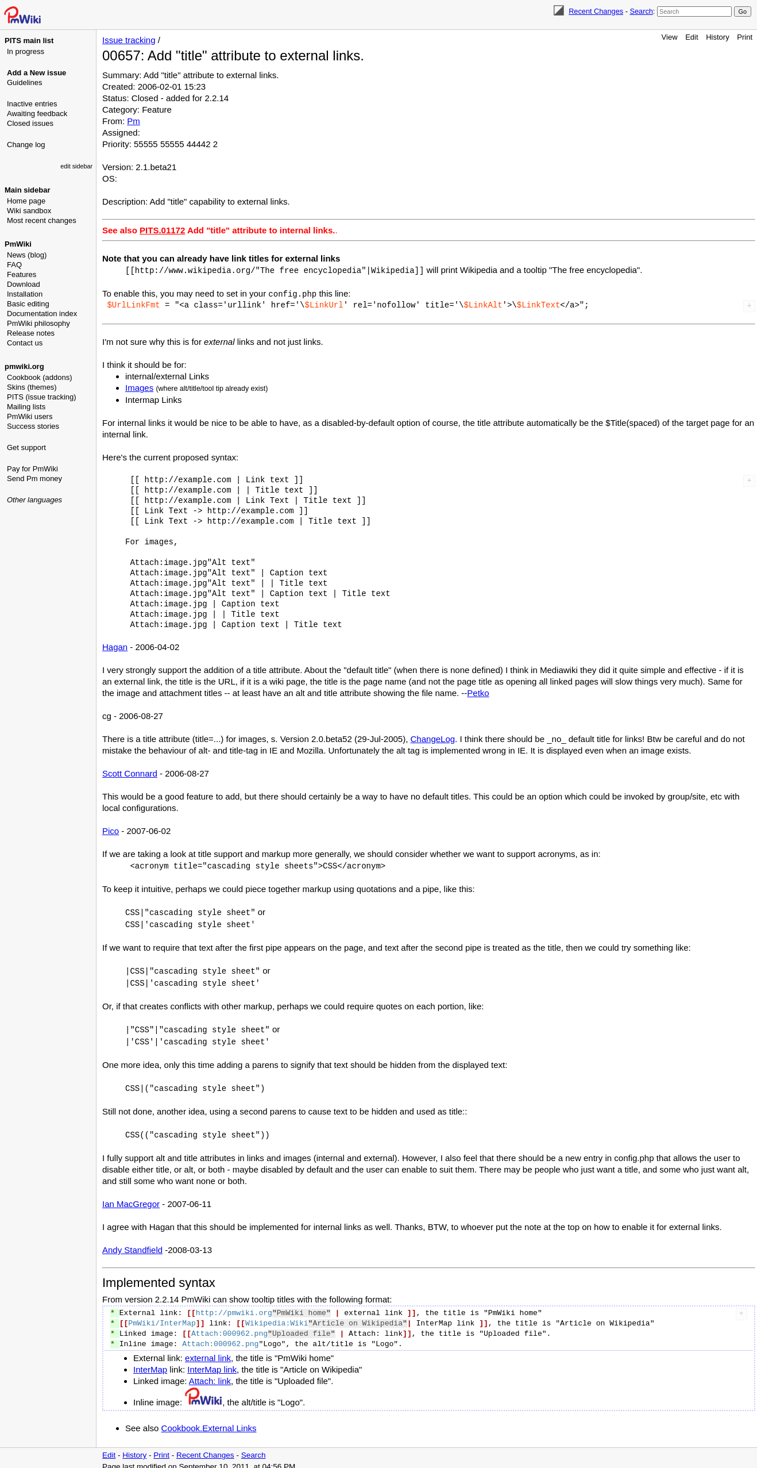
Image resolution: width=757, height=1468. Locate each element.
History (717, 37)
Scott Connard (129, 772)
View (670, 37)
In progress (25, 51)
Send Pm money (34, 478)
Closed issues (30, 123)
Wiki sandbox (29, 210)
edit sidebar (76, 166)
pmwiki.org (24, 366)
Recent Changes (596, 11)
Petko (478, 692)
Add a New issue (36, 72)
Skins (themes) (32, 387)
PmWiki (18, 244)
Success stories (33, 426)
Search (640, 11)
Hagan (115, 646)
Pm (133, 121)
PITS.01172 (162, 230)
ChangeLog (433, 738)
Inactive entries (32, 103)
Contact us (25, 343)
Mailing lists (26, 406)
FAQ (14, 264)
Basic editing (28, 303)
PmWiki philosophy (38, 323)
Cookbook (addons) (39, 377)
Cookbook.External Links (209, 1422)
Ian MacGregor (131, 1197)
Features (21, 274)
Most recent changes (41, 220)
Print (744, 37)
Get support (26, 447)
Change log (26, 144)
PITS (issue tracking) (41, 397)
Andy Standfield (132, 1243)
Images (139, 386)
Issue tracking (129, 40)
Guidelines (24, 82)
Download (23, 284)
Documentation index (42, 313)
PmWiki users (29, 416)
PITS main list (29, 40)
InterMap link (212, 1363)
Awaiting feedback (37, 113)
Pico (110, 830)
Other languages (34, 499)
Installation (25, 294)
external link (208, 1351)
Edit (691, 37)
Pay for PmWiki (32, 468)
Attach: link (210, 1374)
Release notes (31, 333)
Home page (26, 201)
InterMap (150, 1363)
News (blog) (27, 255)
